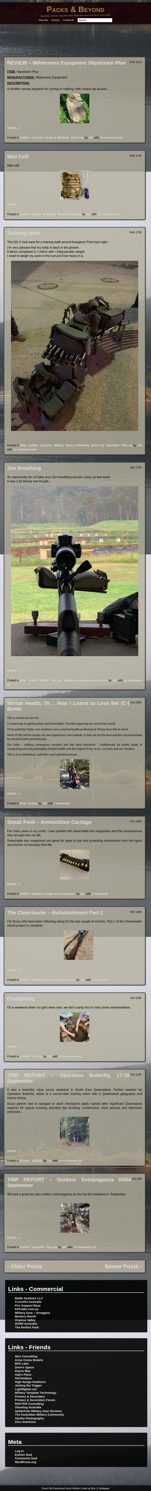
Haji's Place (23, 1374)
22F (91, 137)
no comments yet (111, 137)
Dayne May (22, 1370)
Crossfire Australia (28, 1301)
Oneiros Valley (25, 1320)
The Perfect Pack (27, 1327)
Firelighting (21, 998)
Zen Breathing (24, 468)
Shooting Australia (28, 1407)
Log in (19, 1451)
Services (55, 20)
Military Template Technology (35, 1392)
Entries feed (23, 1454)
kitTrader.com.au (27, 1309)
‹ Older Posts (24, 1266)
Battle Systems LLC (29, 1298)
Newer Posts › (123, 1266)
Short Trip (77, 137)
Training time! (23, 233)
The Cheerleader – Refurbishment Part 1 (55, 912)
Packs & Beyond (75, 9)
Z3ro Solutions (25, 1421)
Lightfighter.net (26, 1389)
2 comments (62, 803)
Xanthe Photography (29, 1418)
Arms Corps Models (29, 1360)
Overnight (49, 214)
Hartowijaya (23, 1378)
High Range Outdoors (30, 1382)
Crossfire (37, 137)
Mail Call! (18, 156)
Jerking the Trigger (28, 1385)
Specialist (112, 445)
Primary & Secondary (30, 1396)
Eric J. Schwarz (100, 1488)
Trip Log (126, 445)
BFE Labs (22, 1363)
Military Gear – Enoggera (32, 1312)
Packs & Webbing (57, 137)
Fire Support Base (28, 1305)
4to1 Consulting (26, 1356)
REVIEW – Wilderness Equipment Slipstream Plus (66, 63)
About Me (43, 20)
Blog (23, 445)
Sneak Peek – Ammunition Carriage (49, 822)
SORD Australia (26, 1323)
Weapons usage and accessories (85, 680)
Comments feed (26, 1458)
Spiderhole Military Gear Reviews (38, 1411)
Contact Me (68, 20)
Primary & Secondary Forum (35, 1400)
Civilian (25, 137)
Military (36, 214)
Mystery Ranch (25, 1316)
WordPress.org (25, 1462)
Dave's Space (24, 1367)
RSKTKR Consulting (29, 1403)
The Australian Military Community (39, 1414)
